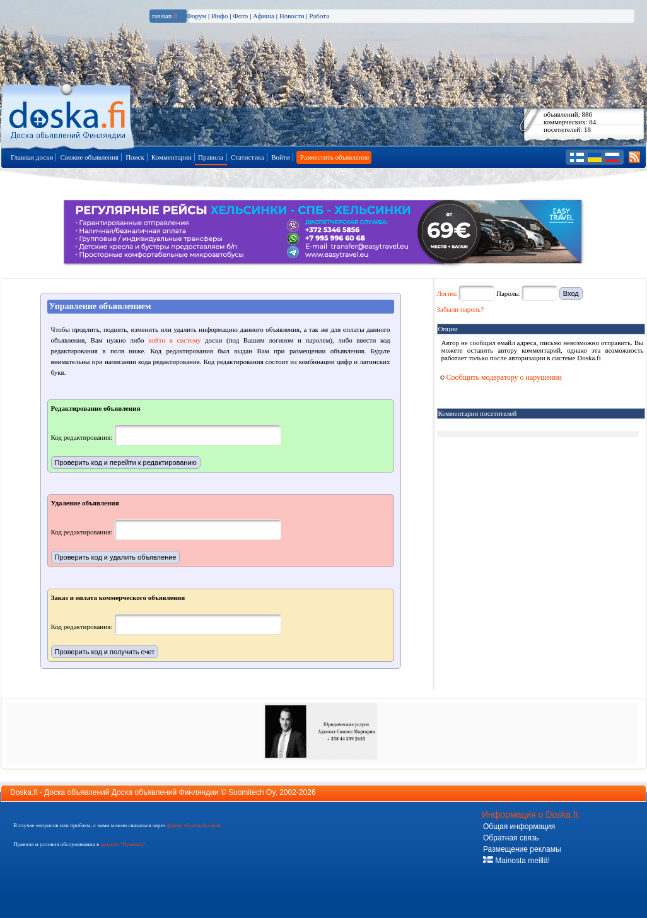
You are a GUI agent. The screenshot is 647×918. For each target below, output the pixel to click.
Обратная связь (511, 837)
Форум (196, 16)
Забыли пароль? (460, 309)
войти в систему (174, 340)
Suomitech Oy (251, 792)
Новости (292, 16)
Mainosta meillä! (516, 860)
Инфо (219, 16)
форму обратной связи (193, 825)
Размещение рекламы (522, 849)
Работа (319, 16)
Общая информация (519, 826)
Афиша (263, 16)
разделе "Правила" (122, 844)
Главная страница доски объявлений (68, 114)
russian (165, 16)
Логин (446, 293)
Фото (240, 16)
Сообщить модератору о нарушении (501, 377)
